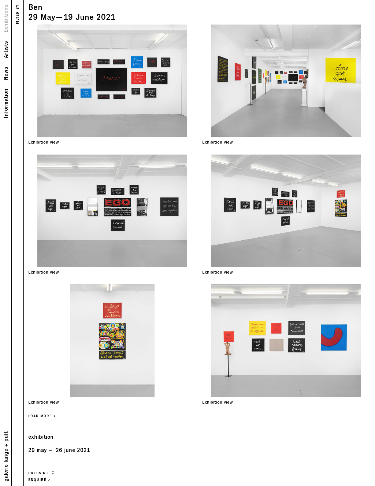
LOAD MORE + (42, 415)
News (5, 73)
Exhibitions (5, 18)
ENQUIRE (39, 479)
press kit (41, 473)
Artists (5, 49)
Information (5, 103)
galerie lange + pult (5, 456)
